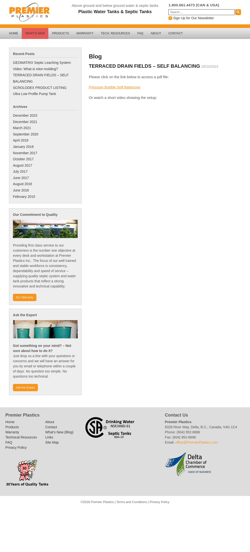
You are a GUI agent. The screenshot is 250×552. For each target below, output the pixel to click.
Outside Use (100, 530)
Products (60, 33)
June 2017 (21, 178)
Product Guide (126, 530)
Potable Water (108, 530)
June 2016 (21, 190)
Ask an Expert (93, 511)
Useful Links (160, 530)
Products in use (128, 524)
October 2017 (23, 159)
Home (13, 33)
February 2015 (24, 197)
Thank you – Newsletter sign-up (67, 511)
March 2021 (22, 128)
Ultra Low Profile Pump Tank (34, 94)
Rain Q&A (134, 530)
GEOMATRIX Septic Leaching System (42, 63)
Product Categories (117, 530)
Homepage (128, 511)
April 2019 (20, 140)
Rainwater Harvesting (136, 524)
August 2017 (22, 165)
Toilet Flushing (152, 530)
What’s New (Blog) (59, 432)
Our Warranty (24, 297)
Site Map (52, 442)
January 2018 (23, 147)
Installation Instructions (136, 511)
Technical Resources (21, 437)
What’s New (35, 33)
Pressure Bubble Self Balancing (114, 87)
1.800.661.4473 (181, 5)
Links (49, 437)
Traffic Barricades (130, 517)
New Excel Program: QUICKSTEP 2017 (162, 511)
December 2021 (25, 122)
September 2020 (25, 134)
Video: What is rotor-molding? (35, 69)
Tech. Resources (115, 33)
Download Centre (130, 542)
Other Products (188, 511)
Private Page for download (76, 511)
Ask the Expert (25, 387)
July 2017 (20, 171)
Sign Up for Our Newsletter (191, 18)
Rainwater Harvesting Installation (143, 530)
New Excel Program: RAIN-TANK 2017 (171, 511)
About (156, 33)
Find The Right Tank (119, 511)
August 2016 (22, 184)
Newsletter (180, 511)
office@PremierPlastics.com (196, 442)
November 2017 (25, 153)
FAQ (140, 33)
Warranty (85, 33)
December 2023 (25, 115)
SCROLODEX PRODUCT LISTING (39, 88)
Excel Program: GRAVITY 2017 (154, 511)
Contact (175, 33)
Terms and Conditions (131, 502)
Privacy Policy (16, 447)
